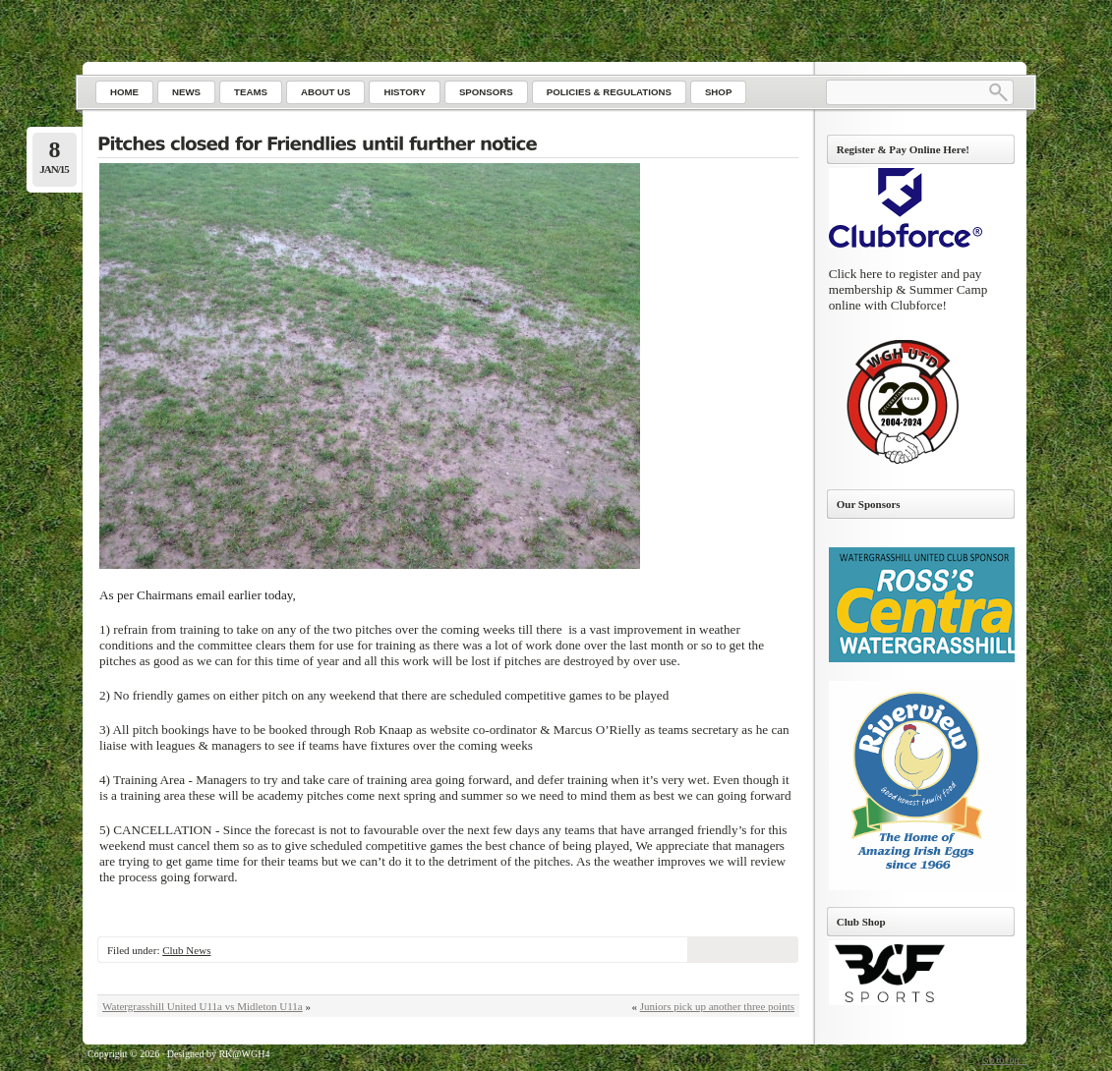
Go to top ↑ (1004, 1059)
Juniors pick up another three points (717, 1006)
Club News (186, 950)
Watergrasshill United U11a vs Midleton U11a (202, 1006)
